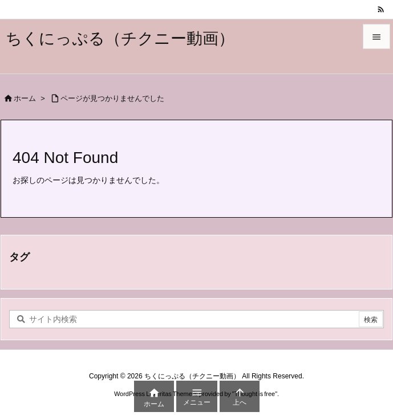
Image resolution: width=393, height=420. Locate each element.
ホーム (25, 98)
